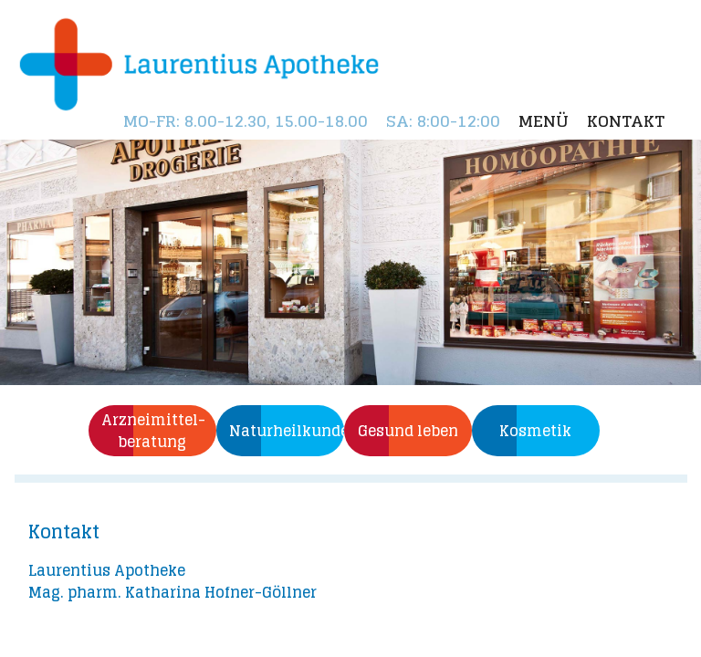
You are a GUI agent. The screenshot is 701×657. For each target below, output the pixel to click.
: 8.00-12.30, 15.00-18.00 (245, 121)
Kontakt (625, 121)
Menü (543, 121)
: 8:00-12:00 (443, 121)
